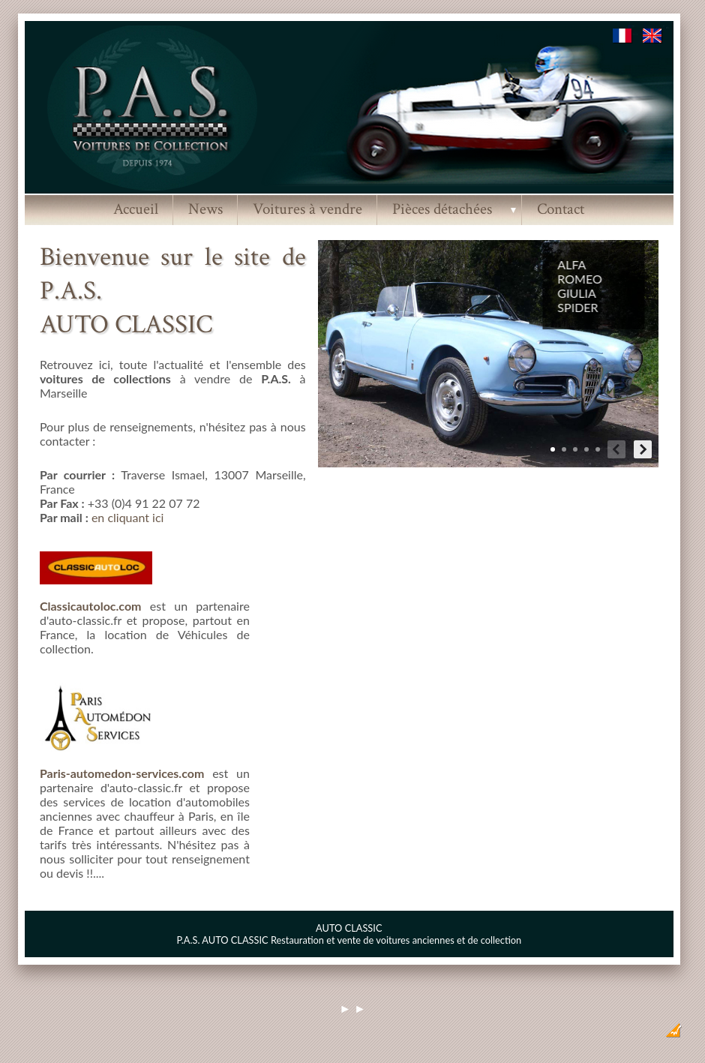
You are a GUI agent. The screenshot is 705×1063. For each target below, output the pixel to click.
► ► (352, 1008)
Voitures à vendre (307, 209)
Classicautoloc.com (91, 606)
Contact (560, 209)
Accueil (135, 209)
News (205, 209)
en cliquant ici (128, 517)
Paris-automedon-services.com (122, 773)
